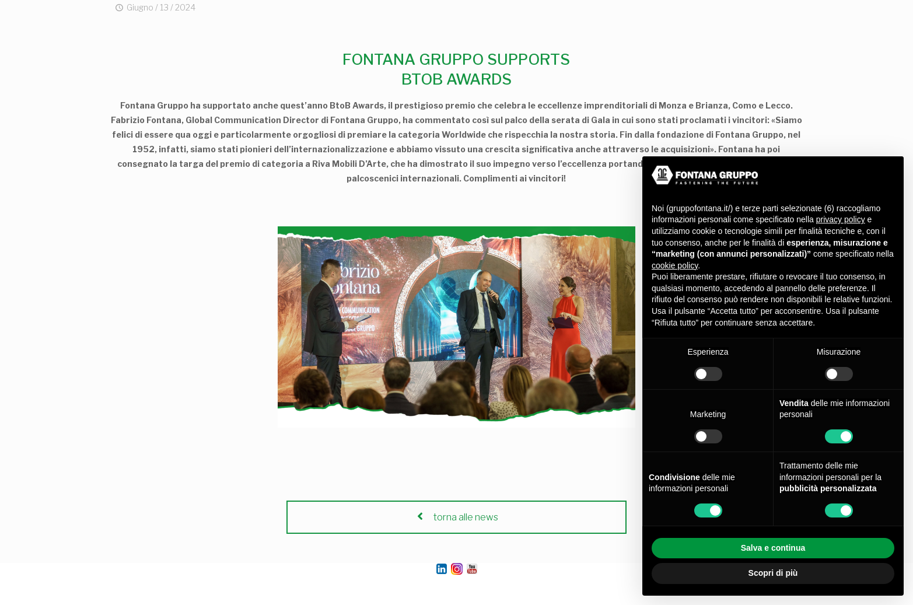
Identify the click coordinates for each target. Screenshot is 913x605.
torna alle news (456, 517)
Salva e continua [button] (773, 547)
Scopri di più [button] (773, 573)
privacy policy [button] (840, 219)
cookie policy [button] (675, 265)
